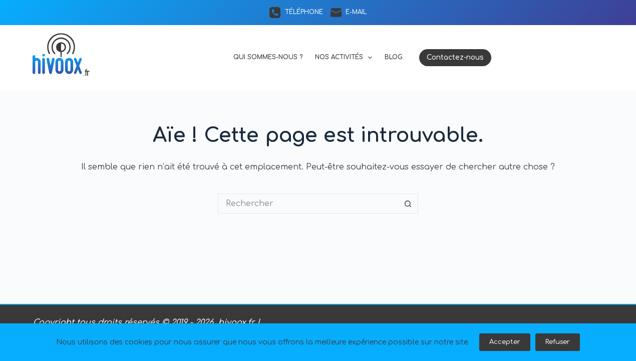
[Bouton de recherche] (408, 204)
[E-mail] (349, 12)
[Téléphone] (296, 12)
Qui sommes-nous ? (267, 57)
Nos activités (345, 58)
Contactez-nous (455, 57)
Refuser (557, 341)
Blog (394, 57)
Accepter (504, 341)
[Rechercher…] (308, 204)
